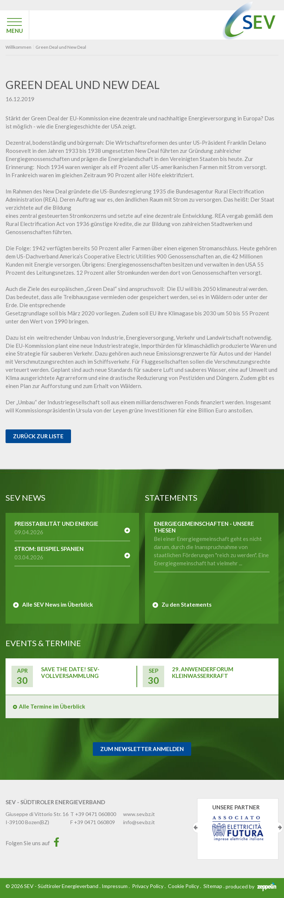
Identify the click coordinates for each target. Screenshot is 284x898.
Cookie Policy (183, 886)
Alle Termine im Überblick (52, 706)
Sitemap (212, 886)
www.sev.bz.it (139, 814)
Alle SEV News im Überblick (57, 604)
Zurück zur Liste (38, 436)
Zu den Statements (187, 604)
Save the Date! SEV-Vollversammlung (70, 672)
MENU (14, 30)
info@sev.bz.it (139, 822)
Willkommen (18, 47)
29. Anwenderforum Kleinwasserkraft (202, 672)
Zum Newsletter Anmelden (142, 749)
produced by (251, 886)
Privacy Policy (147, 886)
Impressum (115, 886)
